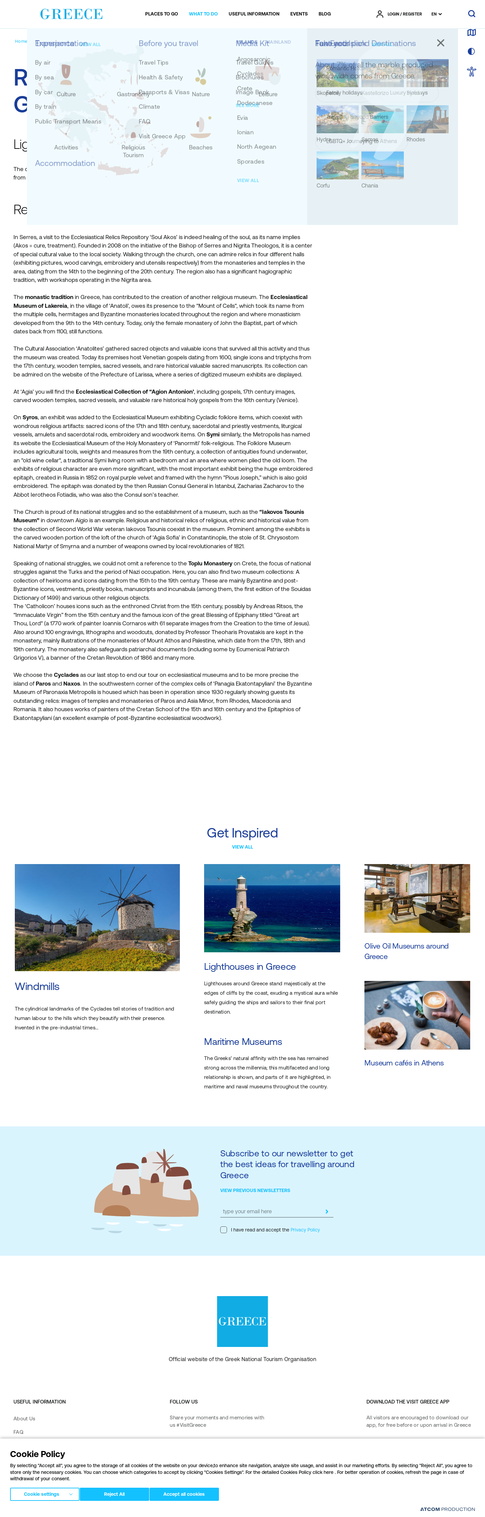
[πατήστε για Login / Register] (399, 14)
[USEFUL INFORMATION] (254, 14)
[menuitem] (161, 14)
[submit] (326, 1212)
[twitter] (222, 1447)
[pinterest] (176, 1465)
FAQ (18, 1432)
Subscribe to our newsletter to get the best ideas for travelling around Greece (287, 1164)
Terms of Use (136, 1510)
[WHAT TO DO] (203, 14)
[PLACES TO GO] (161, 14)
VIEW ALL (242, 847)
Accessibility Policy (35, 1473)
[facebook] (176, 1446)
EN (434, 14)
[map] (471, 33)
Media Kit (24, 1445)
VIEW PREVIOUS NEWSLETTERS (255, 1190)
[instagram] (200, 1446)
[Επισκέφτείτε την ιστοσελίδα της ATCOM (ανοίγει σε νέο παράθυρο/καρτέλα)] (445, 1510)
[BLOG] (324, 14)
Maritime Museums (243, 1041)
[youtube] (243, 1446)
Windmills (37, 986)
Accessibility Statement (40, 1486)
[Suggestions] (57, 41)
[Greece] (71, 12)
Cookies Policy (168, 1510)
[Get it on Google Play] (390, 1466)
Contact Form (29, 1459)
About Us (24, 1418)
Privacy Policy (304, 1229)
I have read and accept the (270, 1229)
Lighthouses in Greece (250, 966)
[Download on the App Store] (390, 1447)
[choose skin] (471, 52)
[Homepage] (26, 41)
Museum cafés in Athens (404, 1063)
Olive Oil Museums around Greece (406, 951)
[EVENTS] (299, 14)
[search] (471, 14)
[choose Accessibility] (471, 72)
